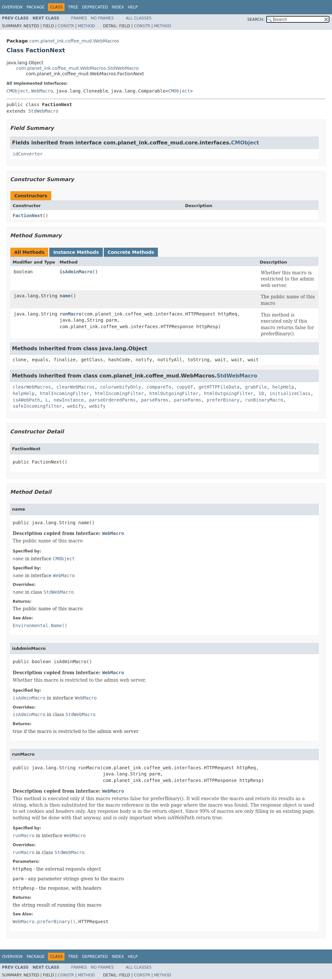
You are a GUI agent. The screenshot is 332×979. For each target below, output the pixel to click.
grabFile (256, 387)
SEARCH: (256, 19)
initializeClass (289, 393)
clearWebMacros (32, 387)
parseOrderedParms (112, 400)
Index (118, 7)
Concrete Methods (131, 252)
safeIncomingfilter (37, 406)
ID (261, 393)
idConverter (28, 153)
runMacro (70, 313)
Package (35, 7)
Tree (73, 7)
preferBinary (223, 400)
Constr (66, 26)
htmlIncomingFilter (64, 393)
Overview (12, 7)
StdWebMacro (43, 111)
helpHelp (283, 387)
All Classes (138, 18)
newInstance (68, 400)
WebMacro (42, 90)
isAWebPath (26, 400)
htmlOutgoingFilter (173, 393)
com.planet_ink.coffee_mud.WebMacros (74, 40)
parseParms (154, 400)
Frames (79, 18)
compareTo (159, 387)
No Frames (102, 18)
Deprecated (95, 7)
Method (86, 26)
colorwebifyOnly (120, 387)
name (65, 295)
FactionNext (28, 215)
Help (133, 7)
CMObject (17, 90)
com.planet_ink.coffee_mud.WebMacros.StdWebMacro (77, 68)
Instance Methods (76, 252)
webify (75, 406)
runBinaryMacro (264, 400)
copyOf (185, 387)
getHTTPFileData (218, 387)
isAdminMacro (76, 271)
